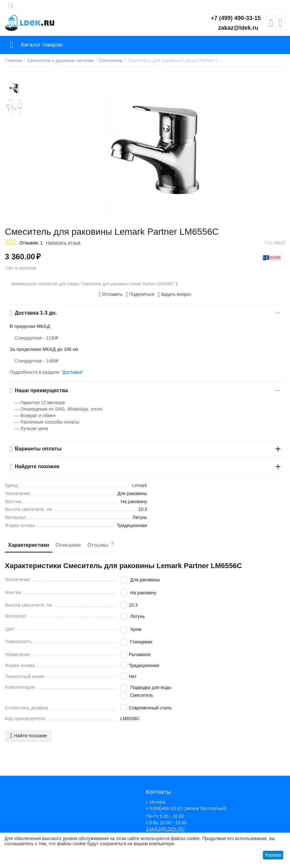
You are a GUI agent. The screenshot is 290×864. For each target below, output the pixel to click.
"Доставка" (72, 372)
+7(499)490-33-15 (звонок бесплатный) (186, 808)
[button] (140, 294)
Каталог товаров (43, 45)
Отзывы (101, 544)
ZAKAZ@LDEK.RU (165, 829)
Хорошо (273, 855)
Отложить (111, 294)
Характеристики (28, 545)
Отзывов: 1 (31, 242)
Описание (68, 545)
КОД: (268, 243)
